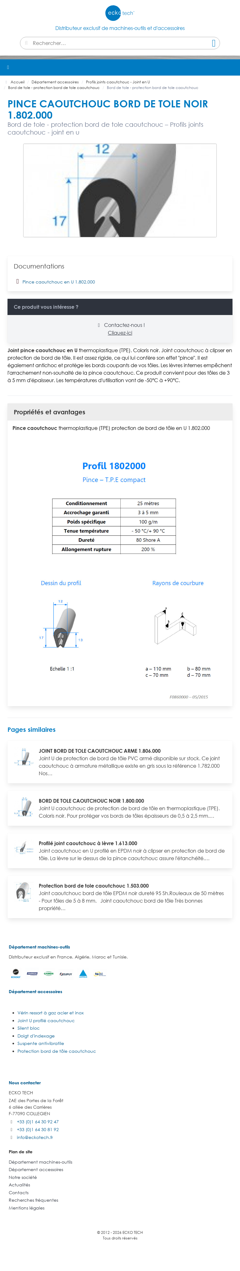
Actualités (19, 1184)
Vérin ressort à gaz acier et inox (51, 1012)
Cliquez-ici (120, 333)
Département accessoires (35, 991)
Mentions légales (26, 1207)
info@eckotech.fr (35, 1137)
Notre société (23, 1177)
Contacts (18, 1192)
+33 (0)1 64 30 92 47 (38, 1121)
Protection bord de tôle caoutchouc (57, 1051)
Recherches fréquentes (33, 1200)
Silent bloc (29, 1028)
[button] (232, 67)
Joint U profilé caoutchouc (46, 1020)
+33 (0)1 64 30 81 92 (38, 1129)
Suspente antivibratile (41, 1043)
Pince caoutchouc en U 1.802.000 (54, 281)
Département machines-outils (39, 946)
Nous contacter (25, 1082)
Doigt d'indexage (36, 1035)
